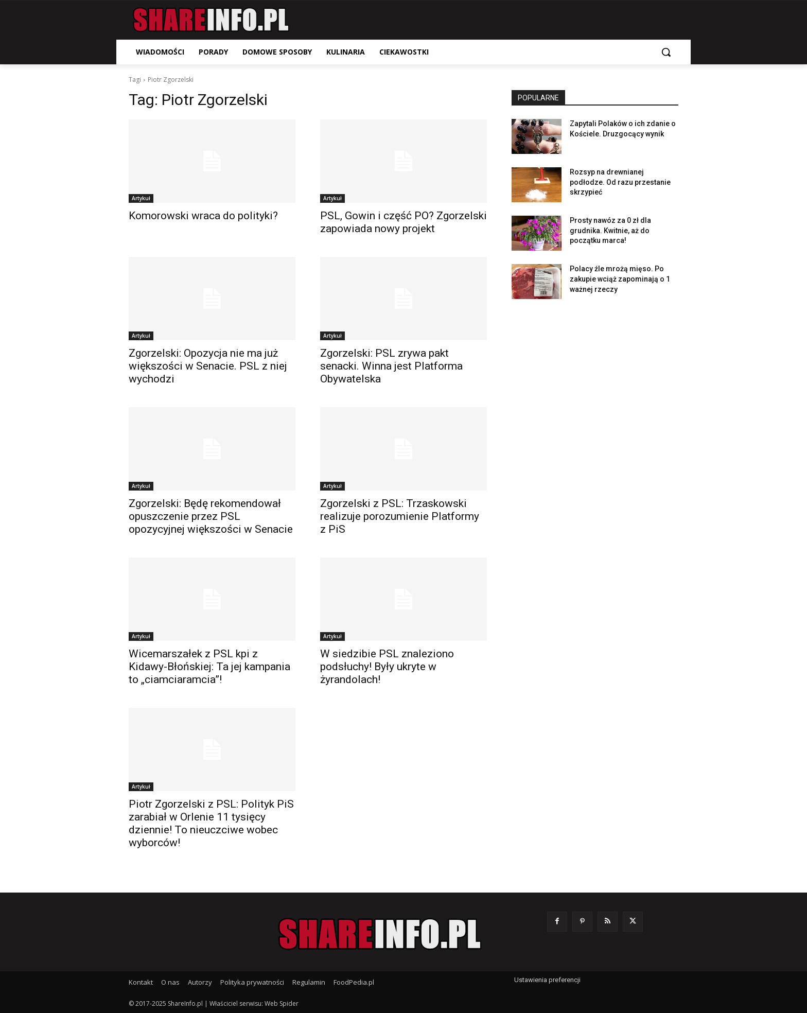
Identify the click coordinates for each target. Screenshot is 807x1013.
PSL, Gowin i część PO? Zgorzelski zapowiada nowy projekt (403, 222)
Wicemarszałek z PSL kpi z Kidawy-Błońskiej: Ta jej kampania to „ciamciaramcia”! (209, 667)
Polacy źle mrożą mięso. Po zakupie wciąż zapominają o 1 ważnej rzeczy (620, 279)
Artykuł (141, 198)
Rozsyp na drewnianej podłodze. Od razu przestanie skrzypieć (620, 182)
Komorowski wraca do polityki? (203, 215)
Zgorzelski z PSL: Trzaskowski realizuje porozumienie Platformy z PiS (399, 516)
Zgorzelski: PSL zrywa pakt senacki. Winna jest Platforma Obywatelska (391, 366)
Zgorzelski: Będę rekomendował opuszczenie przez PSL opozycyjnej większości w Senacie (211, 516)
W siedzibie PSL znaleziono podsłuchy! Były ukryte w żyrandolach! (387, 667)
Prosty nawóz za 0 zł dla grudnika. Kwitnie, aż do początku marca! (610, 230)
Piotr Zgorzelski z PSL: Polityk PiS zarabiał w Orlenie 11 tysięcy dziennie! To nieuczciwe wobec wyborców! (211, 823)
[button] (666, 52)
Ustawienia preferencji (547, 980)
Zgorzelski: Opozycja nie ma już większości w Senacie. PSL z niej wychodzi (208, 366)
